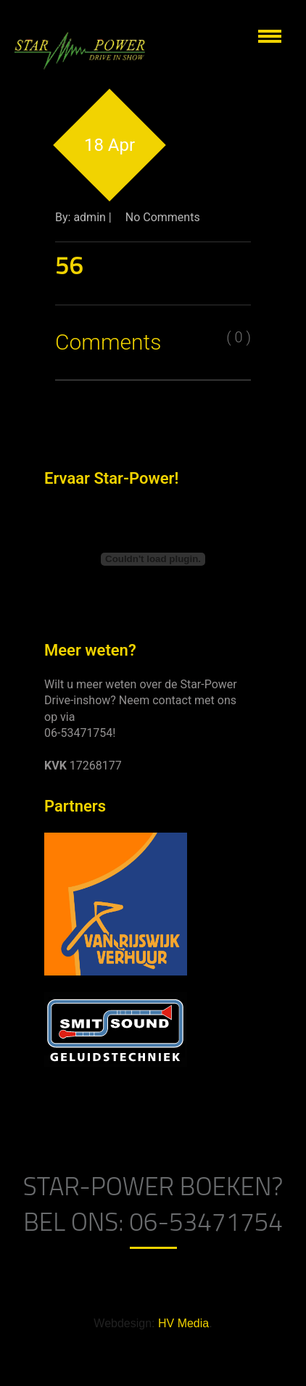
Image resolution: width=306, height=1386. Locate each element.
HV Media (183, 1323)
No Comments (162, 217)
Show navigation (269, 36)
